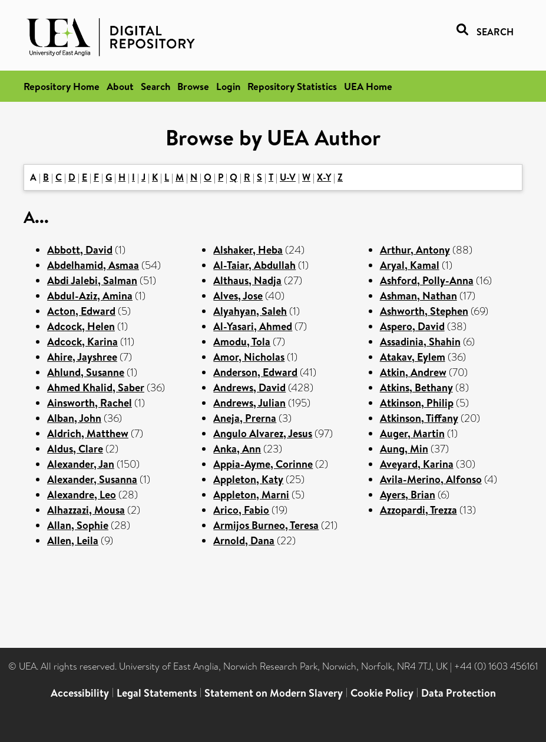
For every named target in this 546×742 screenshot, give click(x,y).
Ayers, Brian (407, 494)
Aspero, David (412, 326)
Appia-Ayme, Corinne (263, 464)
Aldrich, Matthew (87, 433)
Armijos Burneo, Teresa (266, 525)
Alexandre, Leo (81, 494)
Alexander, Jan (80, 464)
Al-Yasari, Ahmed (252, 326)
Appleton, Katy (248, 479)
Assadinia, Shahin (420, 341)
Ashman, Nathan (418, 295)
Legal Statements (157, 693)
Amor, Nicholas (248, 357)
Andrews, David (249, 387)
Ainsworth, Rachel (89, 402)
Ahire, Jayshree (82, 357)
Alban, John (74, 418)
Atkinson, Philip (417, 402)
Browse (193, 86)
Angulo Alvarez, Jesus (262, 433)
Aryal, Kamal (409, 265)
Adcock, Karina (82, 341)
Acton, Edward (81, 311)
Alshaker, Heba (248, 249)
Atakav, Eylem (412, 357)
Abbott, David (79, 249)
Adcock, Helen (81, 326)
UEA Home (368, 86)
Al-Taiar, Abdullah (254, 265)
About (120, 86)
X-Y (324, 177)
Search (155, 86)
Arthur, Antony (415, 249)
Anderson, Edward (255, 372)
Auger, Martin (412, 433)
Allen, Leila (72, 540)
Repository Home (62, 86)
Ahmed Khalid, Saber (95, 387)
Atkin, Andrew (413, 372)
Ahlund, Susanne (85, 372)
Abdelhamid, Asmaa (93, 265)
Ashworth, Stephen (424, 311)
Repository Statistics (292, 86)
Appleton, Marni (251, 494)
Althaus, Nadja (247, 280)
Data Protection (458, 693)
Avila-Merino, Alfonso (431, 479)
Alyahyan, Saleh (250, 311)
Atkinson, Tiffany (419, 418)
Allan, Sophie (77, 525)
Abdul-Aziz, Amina (90, 295)
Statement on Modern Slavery (273, 693)
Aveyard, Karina (417, 464)
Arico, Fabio (241, 510)
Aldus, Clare (75, 448)
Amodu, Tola (241, 341)
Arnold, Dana (243, 540)
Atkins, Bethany (416, 387)
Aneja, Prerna (244, 418)
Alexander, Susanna (92, 479)
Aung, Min (404, 448)
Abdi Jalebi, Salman (92, 280)
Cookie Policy (381, 693)
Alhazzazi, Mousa (86, 510)
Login (228, 86)
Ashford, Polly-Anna (427, 280)
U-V (288, 177)
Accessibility (80, 693)
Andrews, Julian (249, 402)
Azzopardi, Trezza (418, 510)
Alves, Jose (238, 295)
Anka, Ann (237, 448)
